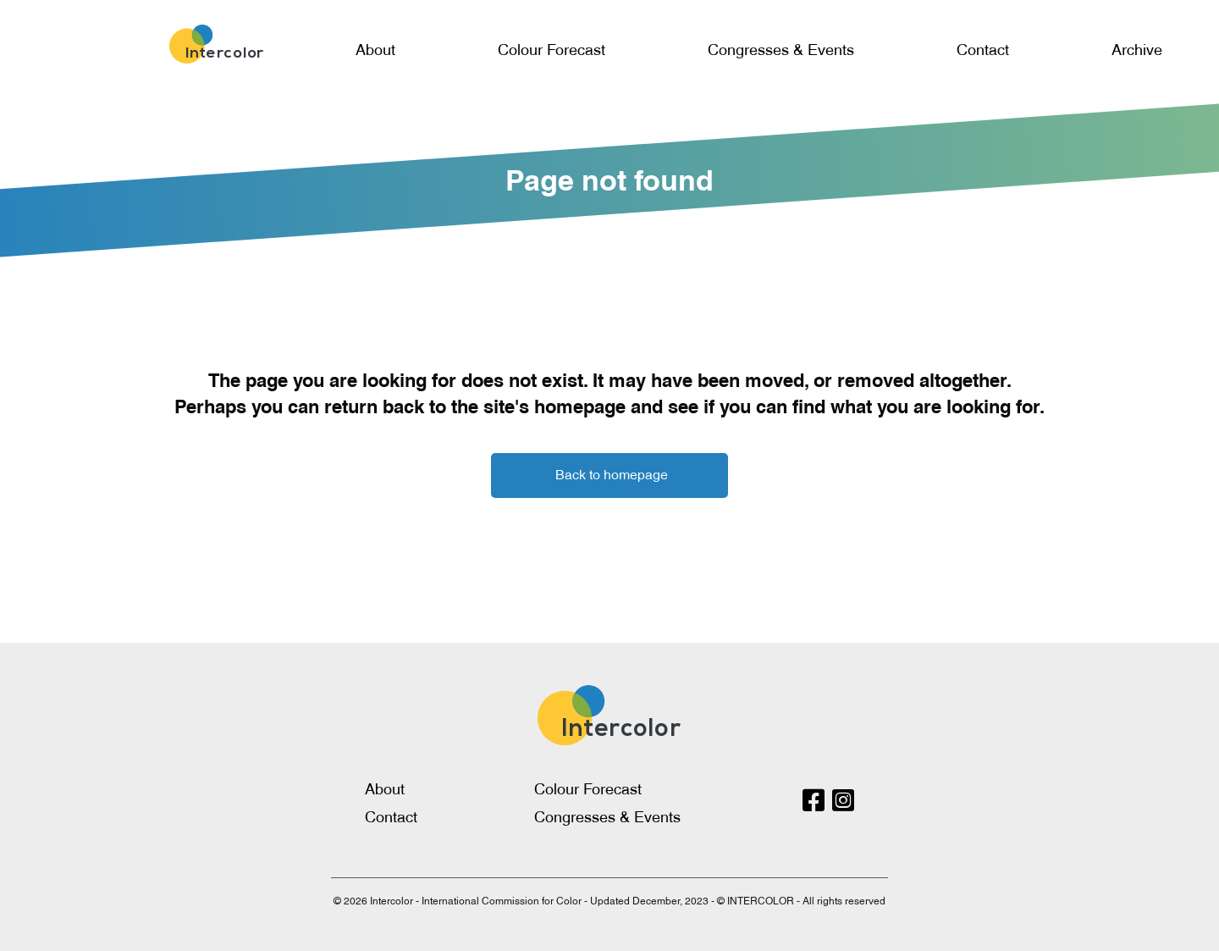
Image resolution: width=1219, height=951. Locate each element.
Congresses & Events (781, 49)
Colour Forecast (551, 49)
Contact (983, 49)
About (375, 49)
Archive (1136, 49)
